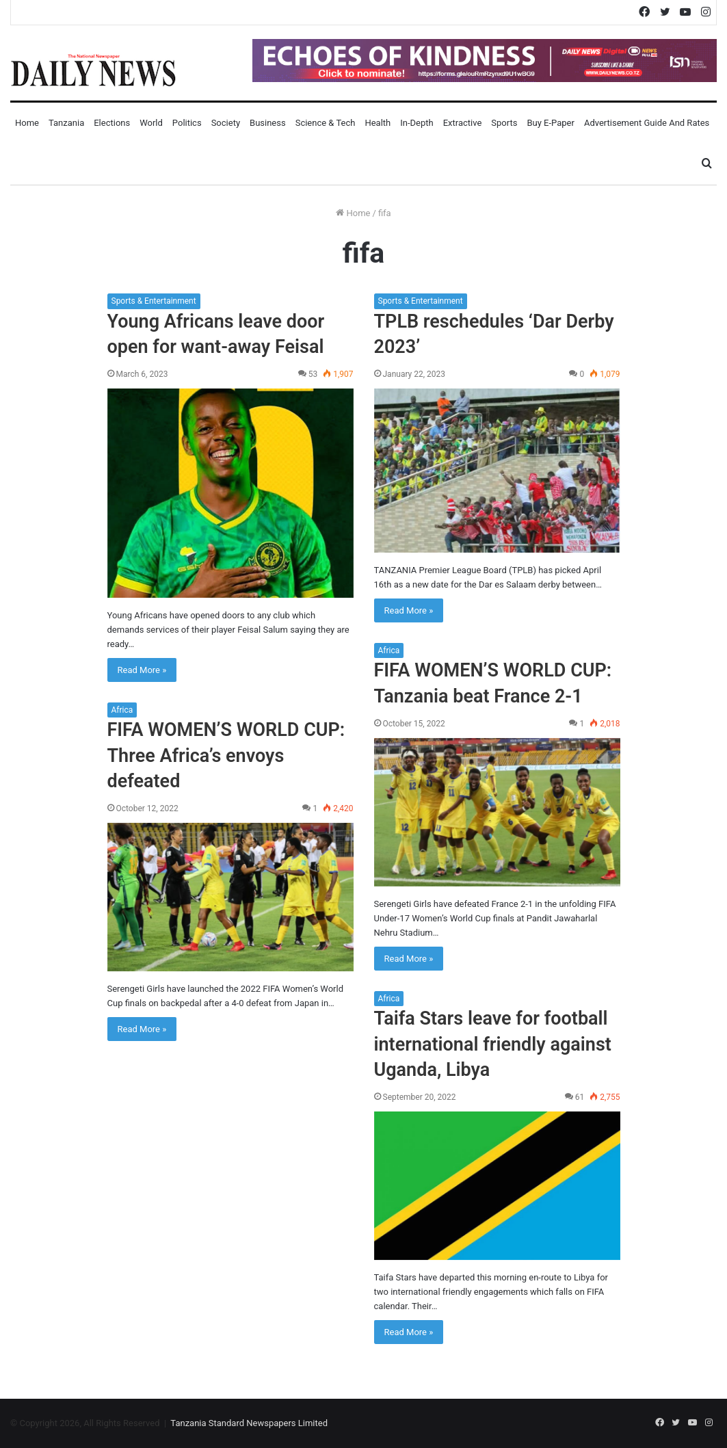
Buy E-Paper (550, 123)
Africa (389, 650)
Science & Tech (325, 123)
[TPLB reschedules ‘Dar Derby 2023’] (497, 471)
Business (268, 123)
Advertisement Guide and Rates (646, 123)
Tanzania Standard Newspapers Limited (249, 1423)
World (151, 123)
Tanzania (66, 123)
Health (378, 123)
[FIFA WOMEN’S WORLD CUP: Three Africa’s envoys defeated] (230, 897)
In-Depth (416, 123)
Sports (504, 123)
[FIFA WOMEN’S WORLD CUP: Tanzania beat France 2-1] (497, 812)
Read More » (142, 670)
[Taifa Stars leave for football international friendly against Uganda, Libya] (497, 1185)
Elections (112, 123)
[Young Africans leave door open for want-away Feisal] (230, 493)
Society (225, 123)
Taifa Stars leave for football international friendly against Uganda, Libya (492, 1044)
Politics (187, 123)
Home (27, 123)
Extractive (462, 123)
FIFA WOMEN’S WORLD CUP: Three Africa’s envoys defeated (226, 756)
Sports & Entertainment (153, 301)
